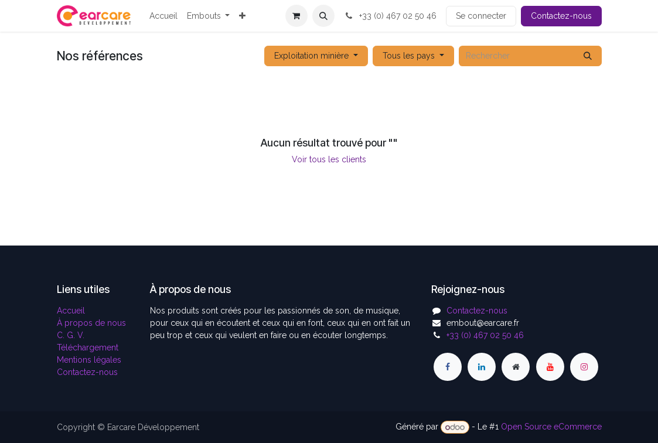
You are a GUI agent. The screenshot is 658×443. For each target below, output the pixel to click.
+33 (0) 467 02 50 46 (390, 16)
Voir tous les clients (329, 159)
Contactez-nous (561, 16)
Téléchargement (87, 347)
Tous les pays (409, 55)
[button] (323, 16)
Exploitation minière (311, 55)
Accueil (71, 310)
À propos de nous (91, 323)
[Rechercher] (588, 56)
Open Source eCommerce (551, 427)
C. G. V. (70, 335)
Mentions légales (89, 359)
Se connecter (481, 16)
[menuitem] (163, 16)
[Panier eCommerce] (296, 16)
